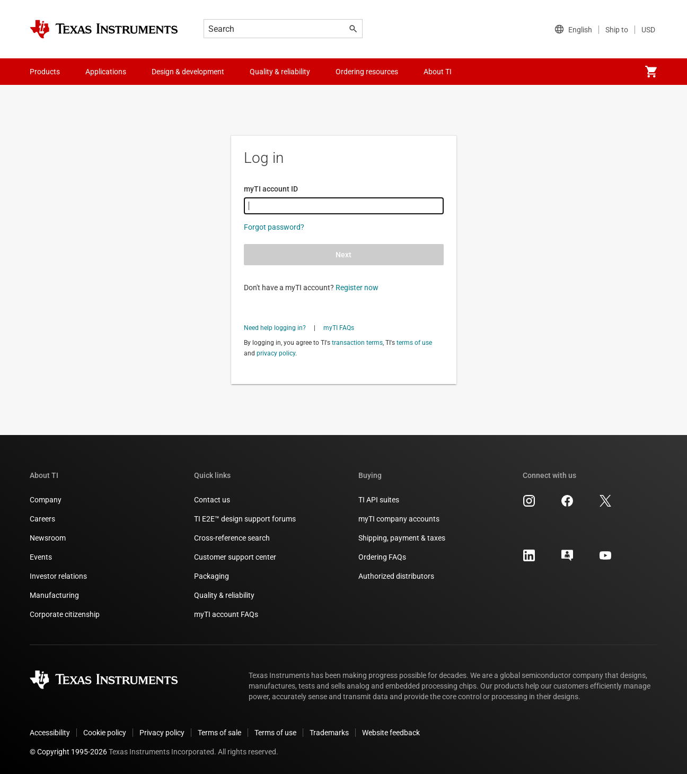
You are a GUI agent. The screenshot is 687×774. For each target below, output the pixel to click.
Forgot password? (274, 227)
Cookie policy (104, 732)
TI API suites (378, 499)
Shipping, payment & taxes (401, 538)
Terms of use (275, 732)
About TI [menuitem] (438, 71)
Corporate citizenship (65, 614)
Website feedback (391, 732)
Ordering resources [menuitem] (367, 71)
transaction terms (357, 342)
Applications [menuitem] (105, 71)
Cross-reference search (232, 538)
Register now (357, 287)
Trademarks (329, 732)
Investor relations (58, 576)
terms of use (414, 342)
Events (41, 557)
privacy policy (276, 353)
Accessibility (50, 732)
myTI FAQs (338, 328)
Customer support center (235, 557)
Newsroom (48, 538)
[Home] (104, 29)
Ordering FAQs (382, 557)
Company (45, 499)
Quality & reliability (224, 595)
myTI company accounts (398, 519)
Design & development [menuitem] (188, 71)
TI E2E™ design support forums (245, 519)
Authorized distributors (396, 576)
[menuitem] (651, 71)
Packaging (211, 576)
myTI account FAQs (226, 614)
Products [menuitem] (45, 71)
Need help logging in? (275, 328)
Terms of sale (219, 732)
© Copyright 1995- (68, 751)
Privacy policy (161, 732)
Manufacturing (54, 595)
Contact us (212, 499)
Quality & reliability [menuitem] (280, 71)
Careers (42, 519)
